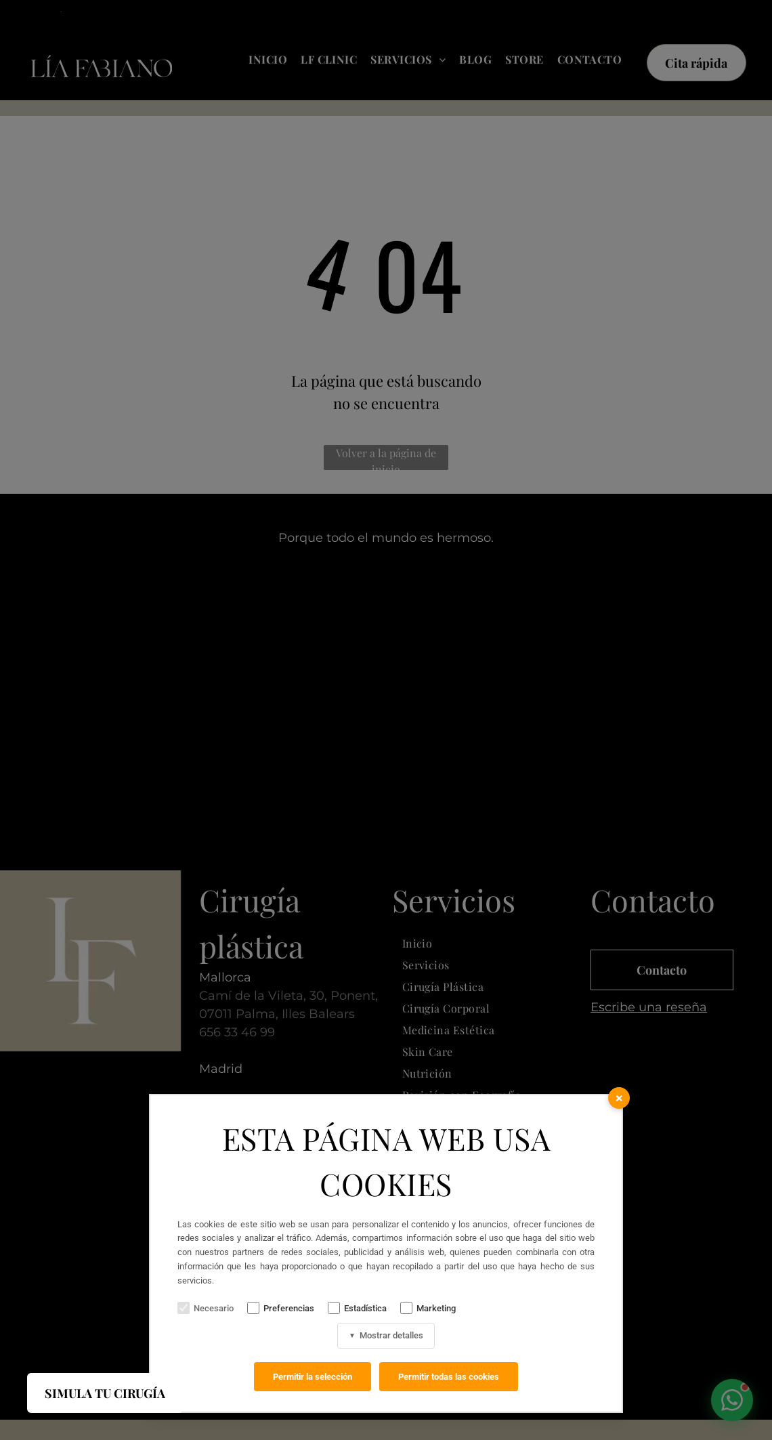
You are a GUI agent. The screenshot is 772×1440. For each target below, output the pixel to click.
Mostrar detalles (386, 1335)
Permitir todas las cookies (448, 1377)
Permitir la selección (312, 1377)
